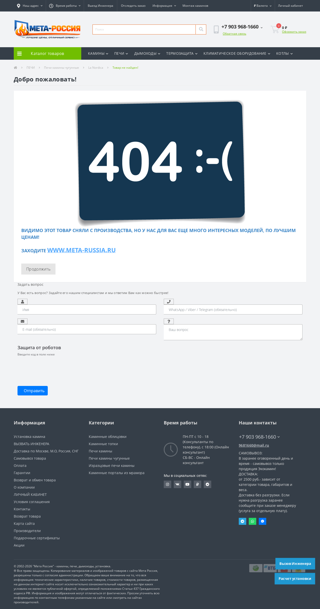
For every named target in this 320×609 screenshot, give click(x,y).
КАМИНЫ (98, 53)
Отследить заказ (133, 5)
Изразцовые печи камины (111, 465)
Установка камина (29, 436)
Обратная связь (234, 33)
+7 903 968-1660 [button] (259, 437)
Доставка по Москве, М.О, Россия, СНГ (46, 451)
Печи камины (100, 451)
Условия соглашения (32, 501)
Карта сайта (24, 523)
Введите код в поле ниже (36, 354)
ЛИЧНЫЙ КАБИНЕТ (30, 494)
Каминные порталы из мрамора (116, 472)
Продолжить (38, 269)
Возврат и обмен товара (35, 480)
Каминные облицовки (107, 436)
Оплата (20, 465)
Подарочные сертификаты (37, 538)
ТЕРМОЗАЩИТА (182, 53)
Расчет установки (295, 578)
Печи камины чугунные (61, 67)
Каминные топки (103, 443)
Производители (27, 530)
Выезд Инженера (100, 5)
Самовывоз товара (30, 458)
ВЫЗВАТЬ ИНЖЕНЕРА (31, 443)
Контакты (22, 509)
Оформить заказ (294, 31)
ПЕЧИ (121, 53)
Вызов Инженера (295, 563)
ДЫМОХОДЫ (147, 53)
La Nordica (95, 67)
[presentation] (56, 368)
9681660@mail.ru (254, 445)
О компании (24, 487)
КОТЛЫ (284, 53)
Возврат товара (27, 516)
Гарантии (22, 472)
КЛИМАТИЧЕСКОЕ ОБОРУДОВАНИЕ (237, 53)
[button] (30, 5)
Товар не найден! (125, 67)
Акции (19, 545)
